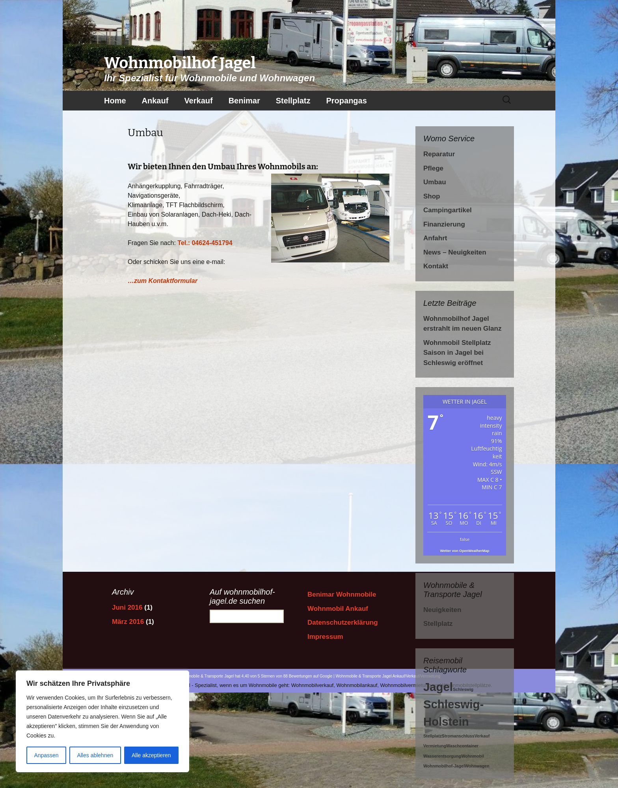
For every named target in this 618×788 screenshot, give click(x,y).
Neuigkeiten (442, 610)
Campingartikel (447, 210)
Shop (431, 196)
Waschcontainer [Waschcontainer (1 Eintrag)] (462, 745)
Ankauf (155, 100)
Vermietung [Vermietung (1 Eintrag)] (434, 745)
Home (115, 100)
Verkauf (198, 100)
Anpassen (46, 755)
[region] (102, 721)
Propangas (346, 100)
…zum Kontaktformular (162, 280)
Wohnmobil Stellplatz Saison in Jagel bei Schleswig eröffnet (457, 353)
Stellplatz (293, 100)
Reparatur (439, 154)
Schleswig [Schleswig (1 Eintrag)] (463, 689)
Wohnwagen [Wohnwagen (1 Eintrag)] (477, 766)
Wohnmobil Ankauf (337, 608)
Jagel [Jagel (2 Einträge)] (438, 686)
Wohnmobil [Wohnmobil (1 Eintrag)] (472, 756)
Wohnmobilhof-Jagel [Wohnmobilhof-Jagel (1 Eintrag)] (444, 766)
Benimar (244, 100)
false (464, 539)
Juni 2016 (127, 607)
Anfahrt (435, 238)
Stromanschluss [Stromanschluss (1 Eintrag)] (458, 736)
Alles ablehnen (95, 755)
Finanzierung (444, 224)
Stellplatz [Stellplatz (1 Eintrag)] (432, 736)
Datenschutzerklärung (342, 622)
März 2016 (128, 621)
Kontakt (435, 266)
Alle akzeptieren (151, 755)
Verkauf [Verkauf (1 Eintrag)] (482, 736)
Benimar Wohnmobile (341, 594)
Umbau (434, 182)
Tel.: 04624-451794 (204, 243)
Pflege (433, 168)
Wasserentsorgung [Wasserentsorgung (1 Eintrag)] (442, 756)
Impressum (325, 636)
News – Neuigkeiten (454, 252)
